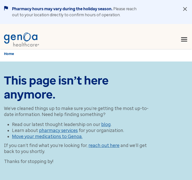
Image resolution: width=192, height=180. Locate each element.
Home (9, 54)
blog (106, 124)
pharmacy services (58, 130)
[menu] (184, 39)
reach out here (104, 145)
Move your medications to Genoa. (47, 136)
